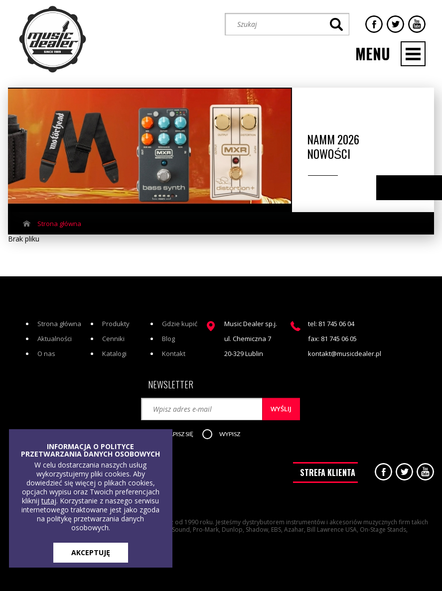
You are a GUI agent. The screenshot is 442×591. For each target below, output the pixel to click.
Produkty (116, 323)
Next (423, 188)
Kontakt (173, 353)
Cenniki (113, 338)
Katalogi (114, 353)
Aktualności (54, 338)
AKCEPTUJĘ (90, 552)
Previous (403, 188)
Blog (168, 338)
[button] (175, 434)
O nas (46, 353)
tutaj (48, 500)
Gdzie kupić (179, 323)
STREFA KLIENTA (327, 472)
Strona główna (59, 223)
